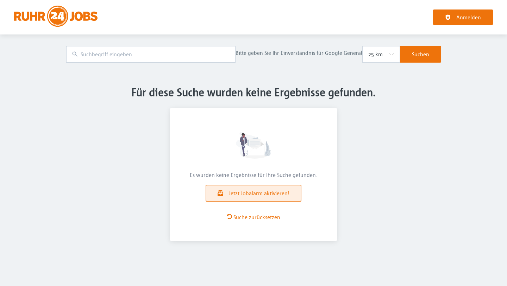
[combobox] (151, 54)
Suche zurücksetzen (253, 217)
